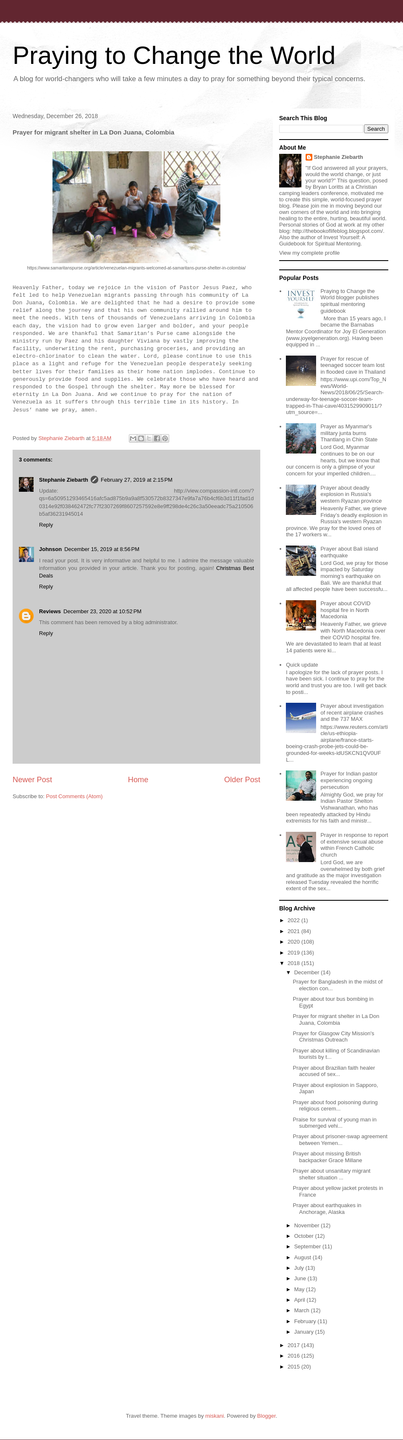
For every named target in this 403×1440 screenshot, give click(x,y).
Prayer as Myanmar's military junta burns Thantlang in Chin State (348, 433)
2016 (294, 1356)
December (307, 972)
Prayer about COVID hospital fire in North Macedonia (345, 610)
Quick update (302, 665)
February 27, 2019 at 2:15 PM (137, 480)
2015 (294, 1367)
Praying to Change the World (174, 55)
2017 (294, 1345)
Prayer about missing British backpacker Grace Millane (327, 1156)
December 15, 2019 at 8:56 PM (101, 549)
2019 (294, 952)
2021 (294, 931)
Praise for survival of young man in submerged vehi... (334, 1122)
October (304, 1236)
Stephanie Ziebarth (63, 480)
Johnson (50, 549)
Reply (46, 525)
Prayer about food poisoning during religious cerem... (335, 1105)
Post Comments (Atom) (74, 796)
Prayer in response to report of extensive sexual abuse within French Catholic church (354, 845)
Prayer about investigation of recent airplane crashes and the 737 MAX (351, 712)
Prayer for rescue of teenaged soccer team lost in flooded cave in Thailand (352, 365)
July (300, 1268)
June (301, 1278)
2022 (294, 920)
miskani (214, 1416)
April (300, 1300)
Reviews (50, 611)
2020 (294, 942)
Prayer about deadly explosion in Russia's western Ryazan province (351, 494)
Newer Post (32, 779)
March (302, 1310)
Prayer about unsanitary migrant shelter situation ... (331, 1174)
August (303, 1257)
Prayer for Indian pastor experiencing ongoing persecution (348, 780)
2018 (294, 963)
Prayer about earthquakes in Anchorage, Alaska (327, 1208)
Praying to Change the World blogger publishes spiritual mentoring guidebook (349, 301)
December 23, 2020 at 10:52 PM (102, 611)
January (304, 1332)
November (307, 1225)
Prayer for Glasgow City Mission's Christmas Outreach (333, 1036)
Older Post (242, 779)
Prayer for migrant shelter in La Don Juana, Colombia (336, 1019)
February (306, 1321)
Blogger (266, 1416)
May (300, 1289)
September (308, 1246)
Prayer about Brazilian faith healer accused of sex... (334, 1071)
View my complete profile (309, 253)
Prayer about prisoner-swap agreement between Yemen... (340, 1139)
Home (138, 779)
